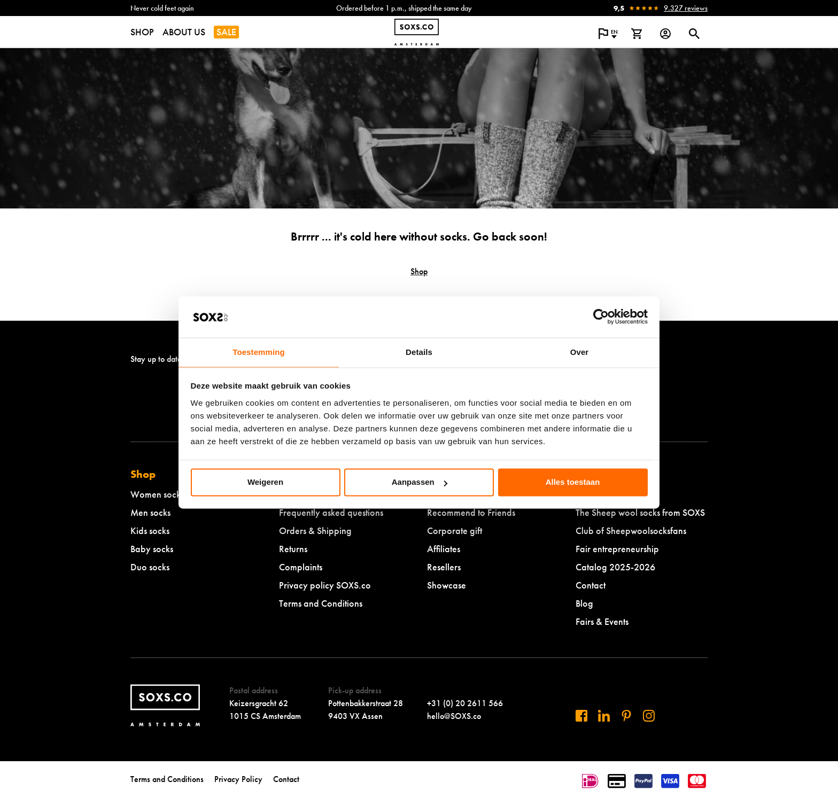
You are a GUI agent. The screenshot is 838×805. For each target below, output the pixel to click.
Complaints (300, 567)
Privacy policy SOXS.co (325, 585)
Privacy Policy (238, 779)
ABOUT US (183, 32)
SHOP (142, 32)
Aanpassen (419, 482)
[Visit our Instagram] (649, 716)
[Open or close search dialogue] (694, 33)
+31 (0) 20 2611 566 (465, 703)
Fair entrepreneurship (617, 549)
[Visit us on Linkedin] (604, 716)
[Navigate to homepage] (416, 32)
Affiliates (443, 549)
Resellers (444, 567)
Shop (419, 271)
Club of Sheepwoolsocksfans (631, 530)
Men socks (150, 512)
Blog (584, 603)
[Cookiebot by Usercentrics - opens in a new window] (601, 317)
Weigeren (265, 482)
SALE (226, 32)
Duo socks (149, 567)
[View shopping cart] (636, 33)
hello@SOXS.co (454, 716)
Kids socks (149, 530)
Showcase (446, 585)
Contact (591, 585)
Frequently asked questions (331, 512)
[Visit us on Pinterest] (626, 716)
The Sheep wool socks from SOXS (640, 512)
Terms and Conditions (320, 603)
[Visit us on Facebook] (581, 716)
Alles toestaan (573, 482)
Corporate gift (454, 530)
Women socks (157, 494)
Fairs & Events (602, 621)
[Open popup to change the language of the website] (607, 33)
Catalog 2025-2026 (615, 567)
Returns (293, 549)
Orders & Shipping (315, 530)
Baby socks (151, 549)
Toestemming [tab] (258, 352)
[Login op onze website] (665, 33)
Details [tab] (419, 352)
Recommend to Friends (471, 512)
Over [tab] (579, 352)
